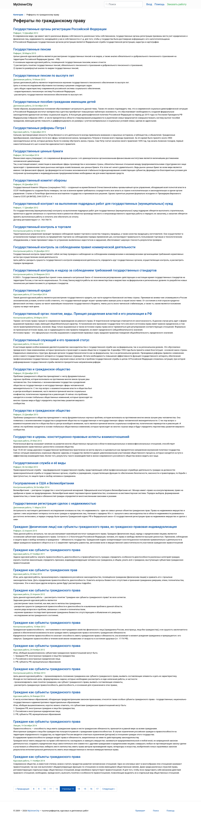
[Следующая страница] (108, 789)
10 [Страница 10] (44, 789)
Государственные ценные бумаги (38, 151)
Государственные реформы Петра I (39, 128)
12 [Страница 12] (57, 789)
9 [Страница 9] (38, 789)
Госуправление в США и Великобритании (43, 483)
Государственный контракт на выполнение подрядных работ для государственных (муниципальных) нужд (93, 204)
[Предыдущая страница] (22, 789)
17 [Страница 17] (97, 789)
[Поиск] (123, 4)
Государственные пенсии (32, 49)
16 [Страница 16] (91, 789)
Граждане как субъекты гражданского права (46, 550)
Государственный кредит (32, 290)
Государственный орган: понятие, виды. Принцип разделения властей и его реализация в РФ (82, 314)
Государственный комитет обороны (40, 180)
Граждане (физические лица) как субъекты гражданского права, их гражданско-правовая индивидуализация (95, 527)
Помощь (159, 4)
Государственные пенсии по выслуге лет (43, 75)
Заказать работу (176, 4)
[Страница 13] (68, 789)
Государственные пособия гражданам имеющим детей (54, 102)
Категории (18, 15)
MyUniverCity (33, 810)
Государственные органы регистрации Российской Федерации (59, 29)
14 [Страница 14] (79, 789)
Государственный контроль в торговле (42, 227)
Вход (149, 4)
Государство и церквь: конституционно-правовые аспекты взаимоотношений (71, 437)
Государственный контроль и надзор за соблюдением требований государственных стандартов (85, 270)
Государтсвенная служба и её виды (39, 463)
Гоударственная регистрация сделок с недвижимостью (54, 503)
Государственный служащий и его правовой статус (51, 340)
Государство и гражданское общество (41, 369)
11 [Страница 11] (50, 789)
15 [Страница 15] (85, 789)
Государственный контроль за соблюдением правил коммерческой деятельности (74, 247)
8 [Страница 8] (33, 789)
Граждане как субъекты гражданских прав (45, 570)
